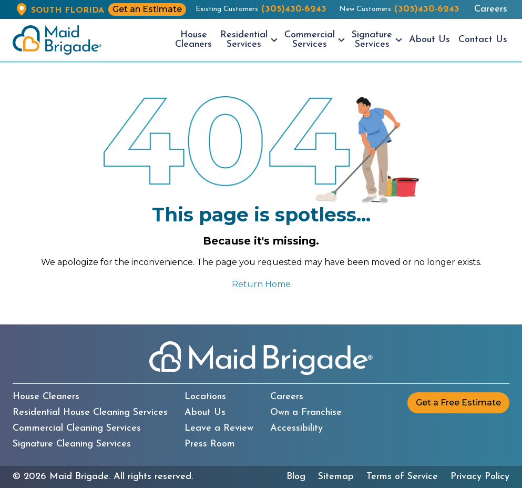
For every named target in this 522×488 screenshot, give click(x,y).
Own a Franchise (306, 413)
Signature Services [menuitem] (372, 39)
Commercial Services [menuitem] (309, 39)
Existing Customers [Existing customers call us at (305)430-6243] (261, 9)
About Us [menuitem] (429, 40)
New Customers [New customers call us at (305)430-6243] (399, 9)
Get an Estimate (147, 9)
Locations (205, 397)
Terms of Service (402, 477)
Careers (490, 9)
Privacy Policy (480, 477)
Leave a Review (219, 428)
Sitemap (336, 477)
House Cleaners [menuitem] (193, 39)
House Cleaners (46, 397)
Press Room (210, 444)
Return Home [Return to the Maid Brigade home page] (261, 284)
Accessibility (296, 428)
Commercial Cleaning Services (77, 428)
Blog (295, 477)
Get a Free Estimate (458, 403)
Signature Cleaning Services (72, 444)
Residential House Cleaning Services (90, 413)
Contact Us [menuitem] (482, 40)
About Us (205, 413)
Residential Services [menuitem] (244, 39)
